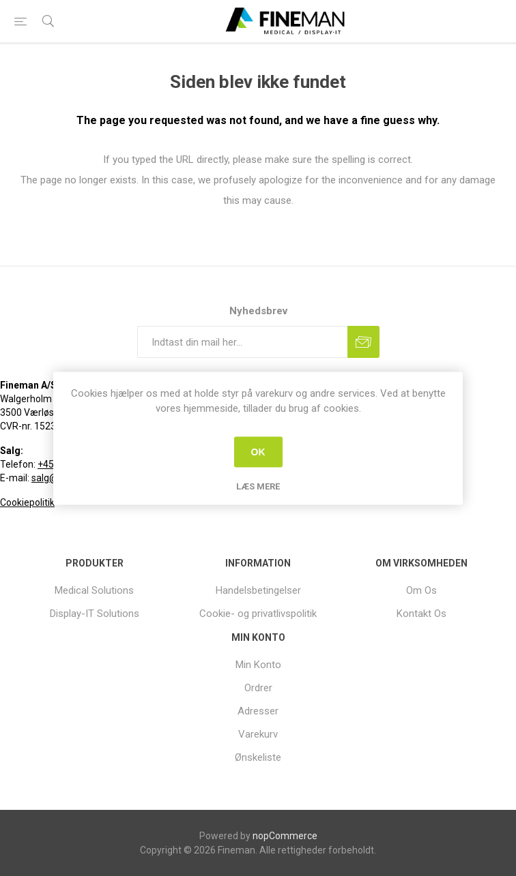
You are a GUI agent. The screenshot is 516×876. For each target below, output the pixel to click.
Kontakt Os (421, 613)
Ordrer (258, 688)
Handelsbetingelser (258, 590)
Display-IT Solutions (94, 613)
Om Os (421, 590)
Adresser (258, 711)
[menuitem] (94, 590)
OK (258, 452)
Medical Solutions (94, 590)
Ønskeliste (258, 757)
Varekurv (258, 734)
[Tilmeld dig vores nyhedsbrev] (242, 342)
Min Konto (258, 665)
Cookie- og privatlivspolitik (258, 613)
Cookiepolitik (27, 502)
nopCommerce (285, 835)
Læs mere (258, 486)
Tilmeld (363, 342)
